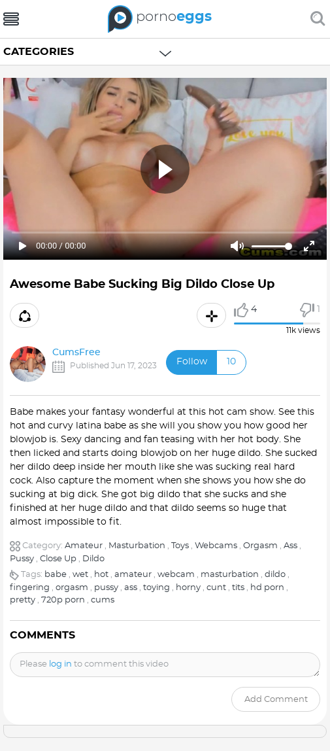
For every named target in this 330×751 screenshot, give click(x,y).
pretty (22, 600)
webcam (176, 574)
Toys (180, 546)
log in (60, 664)
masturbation (230, 574)
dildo (275, 574)
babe (55, 574)
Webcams (216, 546)
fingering (30, 588)
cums (102, 600)
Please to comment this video (94, 664)
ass (130, 588)
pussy (106, 588)
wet (80, 574)
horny (188, 588)
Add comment (276, 699)
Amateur (84, 546)
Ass (290, 546)
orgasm (72, 588)
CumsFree (76, 352)
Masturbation (136, 546)
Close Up (58, 559)
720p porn (63, 600)
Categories (38, 51)
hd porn (267, 588)
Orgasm (260, 546)
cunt (216, 588)
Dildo (93, 559)
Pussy (22, 559)
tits (238, 588)
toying (156, 588)
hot (101, 574)
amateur (133, 574)
